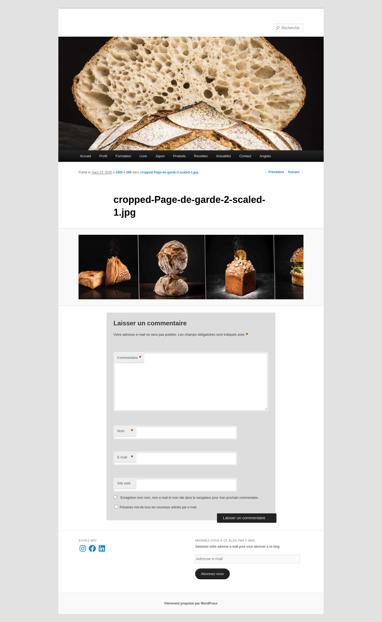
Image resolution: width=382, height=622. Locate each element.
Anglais (265, 156)
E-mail (125, 457)
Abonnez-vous (212, 574)
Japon (159, 156)
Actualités (223, 156)
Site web (124, 483)
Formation (123, 156)
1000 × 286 (123, 172)
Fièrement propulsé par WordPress (191, 603)
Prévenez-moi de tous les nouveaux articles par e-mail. (158, 507)
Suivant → (295, 172)
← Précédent (274, 172)
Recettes (201, 156)
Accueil (85, 156)
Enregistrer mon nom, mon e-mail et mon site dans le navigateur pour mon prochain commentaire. (189, 498)
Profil (103, 156)
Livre (143, 156)
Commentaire (129, 358)
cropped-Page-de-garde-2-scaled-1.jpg (169, 172)
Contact (245, 156)
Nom (125, 431)
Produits (179, 156)
